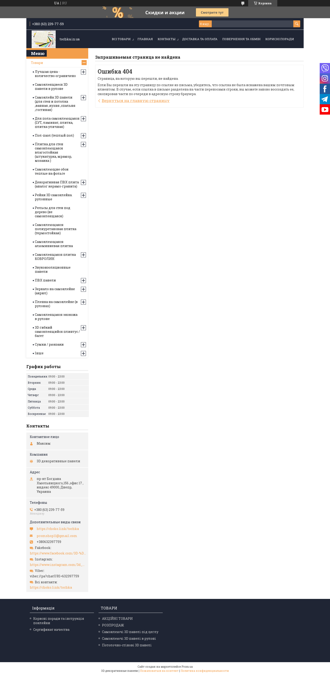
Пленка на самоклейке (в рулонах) (56, 304)
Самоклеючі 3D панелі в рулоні (129, 638)
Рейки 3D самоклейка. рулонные (53, 197)
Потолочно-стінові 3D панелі (127, 645)
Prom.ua (187, 666)
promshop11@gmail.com (57, 536)
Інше (39, 353)
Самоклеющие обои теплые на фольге (52, 171)
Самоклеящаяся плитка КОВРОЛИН (55, 256)
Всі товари (121, 39)
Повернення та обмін (241, 39)
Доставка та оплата (199, 39)
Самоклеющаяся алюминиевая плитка (54, 244)
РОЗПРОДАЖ (113, 625)
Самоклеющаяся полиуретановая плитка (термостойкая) (55, 229)
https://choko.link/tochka (58, 529)
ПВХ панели (45, 280)
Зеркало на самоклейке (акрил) (55, 291)
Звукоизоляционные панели (53, 269)
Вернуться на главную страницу (136, 100)
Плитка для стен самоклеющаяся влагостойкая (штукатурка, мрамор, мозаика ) (53, 152)
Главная (145, 39)
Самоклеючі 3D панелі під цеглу (130, 632)
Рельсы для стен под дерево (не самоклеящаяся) (52, 212)
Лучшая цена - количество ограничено (55, 73)
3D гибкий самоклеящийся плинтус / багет (57, 331)
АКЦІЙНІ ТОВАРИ (117, 618)
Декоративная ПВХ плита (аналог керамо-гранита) (57, 184)
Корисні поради (279, 39)
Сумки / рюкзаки (49, 344)
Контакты (166, 39)
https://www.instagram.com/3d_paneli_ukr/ (58, 565)
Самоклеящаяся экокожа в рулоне (56, 316)
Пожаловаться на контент (159, 670)
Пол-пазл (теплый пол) (54, 135)
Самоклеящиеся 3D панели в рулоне (51, 86)
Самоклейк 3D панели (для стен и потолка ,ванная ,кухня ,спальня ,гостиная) (55, 103)
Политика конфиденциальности (205, 670)
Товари (37, 63)
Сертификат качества (51, 629)
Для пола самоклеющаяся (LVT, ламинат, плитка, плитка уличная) (57, 122)
